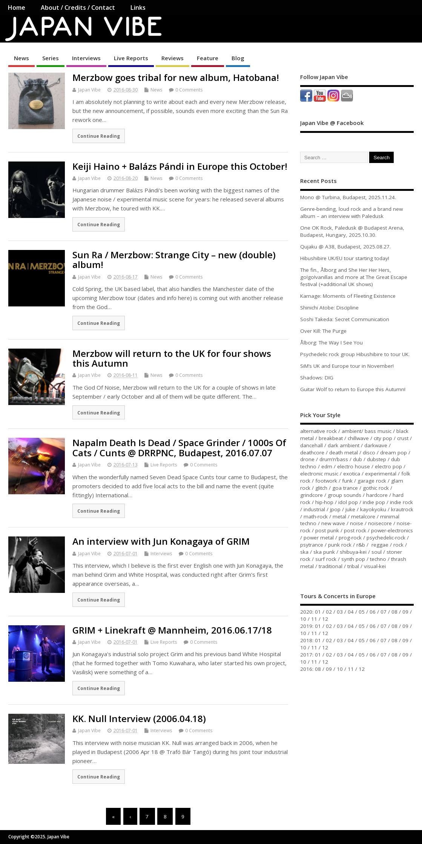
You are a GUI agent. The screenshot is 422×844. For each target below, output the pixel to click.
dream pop (393, 452)
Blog (238, 58)
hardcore (377, 495)
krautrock (402, 509)
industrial (314, 509)
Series (50, 58)
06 (373, 611)
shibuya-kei (353, 551)
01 (318, 611)
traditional (330, 566)
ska (304, 551)
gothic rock (376, 487)
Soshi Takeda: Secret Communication (344, 319)
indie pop (374, 502)
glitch (321, 487)
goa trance (345, 487)
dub (357, 459)
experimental (380, 473)
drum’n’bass (333, 459)
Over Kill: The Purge (323, 331)
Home (16, 7)
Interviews (86, 58)
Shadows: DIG (316, 377)
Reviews (172, 58)
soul (376, 551)
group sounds (344, 495)
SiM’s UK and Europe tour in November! (347, 366)
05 (362, 611)
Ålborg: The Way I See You (331, 342)
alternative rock (318, 431)
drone (307, 459)
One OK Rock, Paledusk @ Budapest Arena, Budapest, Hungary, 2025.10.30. (352, 231)
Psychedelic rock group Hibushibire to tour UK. (355, 354)
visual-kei (375, 566)
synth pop (353, 559)
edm (326, 466)
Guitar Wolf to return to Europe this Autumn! (352, 389)
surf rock (325, 559)
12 (325, 618)
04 (351, 611)
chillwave (358, 438)
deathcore (312, 452)
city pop (383, 438)
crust (402, 438)
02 (329, 611)
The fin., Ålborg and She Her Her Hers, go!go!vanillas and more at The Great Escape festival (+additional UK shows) (353, 277)
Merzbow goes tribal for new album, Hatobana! (175, 77)
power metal (319, 537)
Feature (207, 58)
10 (303, 618)
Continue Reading (98, 136)
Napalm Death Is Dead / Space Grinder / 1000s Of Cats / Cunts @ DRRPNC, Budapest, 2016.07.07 (179, 447)
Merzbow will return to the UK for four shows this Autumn (171, 358)
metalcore (363, 516)
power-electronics (392, 530)
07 (384, 611)
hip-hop (324, 502)
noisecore (380, 523)
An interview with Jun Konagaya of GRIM (161, 541)
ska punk (324, 551)
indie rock (401, 502)
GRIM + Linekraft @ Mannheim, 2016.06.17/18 (172, 630)
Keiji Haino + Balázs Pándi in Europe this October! (179, 166)
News (21, 58)
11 (314, 618)
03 (340, 611)
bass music (378, 431)
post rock (355, 530)
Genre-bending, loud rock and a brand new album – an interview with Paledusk (351, 212)
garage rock (372, 480)
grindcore (311, 495)
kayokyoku (373, 509)
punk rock (339, 544)
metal (339, 516)
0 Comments (189, 90)
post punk (327, 530)
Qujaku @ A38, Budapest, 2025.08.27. (345, 246)
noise (356, 523)
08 (394, 611)
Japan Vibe (89, 90)
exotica (351, 473)
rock (398, 544)
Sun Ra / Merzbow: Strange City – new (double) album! (174, 259)
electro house (353, 466)
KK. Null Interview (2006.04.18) (139, 718)
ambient (351, 431)
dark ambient (343, 445)
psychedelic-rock (386, 537)
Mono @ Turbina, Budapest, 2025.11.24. (348, 197)
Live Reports (131, 58)
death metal (343, 452)
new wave (333, 523)
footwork (326, 480)
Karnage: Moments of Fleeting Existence (348, 296)
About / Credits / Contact (78, 7)
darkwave (375, 445)
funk (347, 480)
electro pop (388, 466)
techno (378, 559)
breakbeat (331, 438)
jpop (335, 509)
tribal (353, 566)
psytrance (311, 544)
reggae (379, 544)
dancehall (311, 445)
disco (369, 452)
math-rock (316, 516)
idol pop (348, 502)
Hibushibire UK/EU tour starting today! (344, 258)
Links (138, 7)
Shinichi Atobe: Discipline (329, 307)
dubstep (376, 459)
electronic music (319, 473)
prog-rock (350, 537)
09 (405, 611)
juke (350, 509)
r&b (360, 544)
